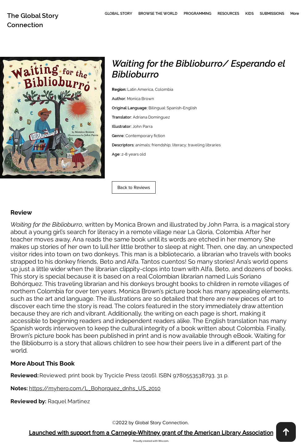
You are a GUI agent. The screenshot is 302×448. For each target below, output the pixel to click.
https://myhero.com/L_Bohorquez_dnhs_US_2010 (95, 388)
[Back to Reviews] (134, 187)
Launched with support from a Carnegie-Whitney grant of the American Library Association (151, 432)
